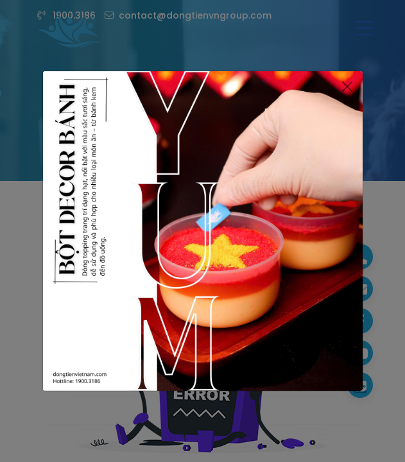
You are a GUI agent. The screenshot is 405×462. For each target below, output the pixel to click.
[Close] (347, 78)
